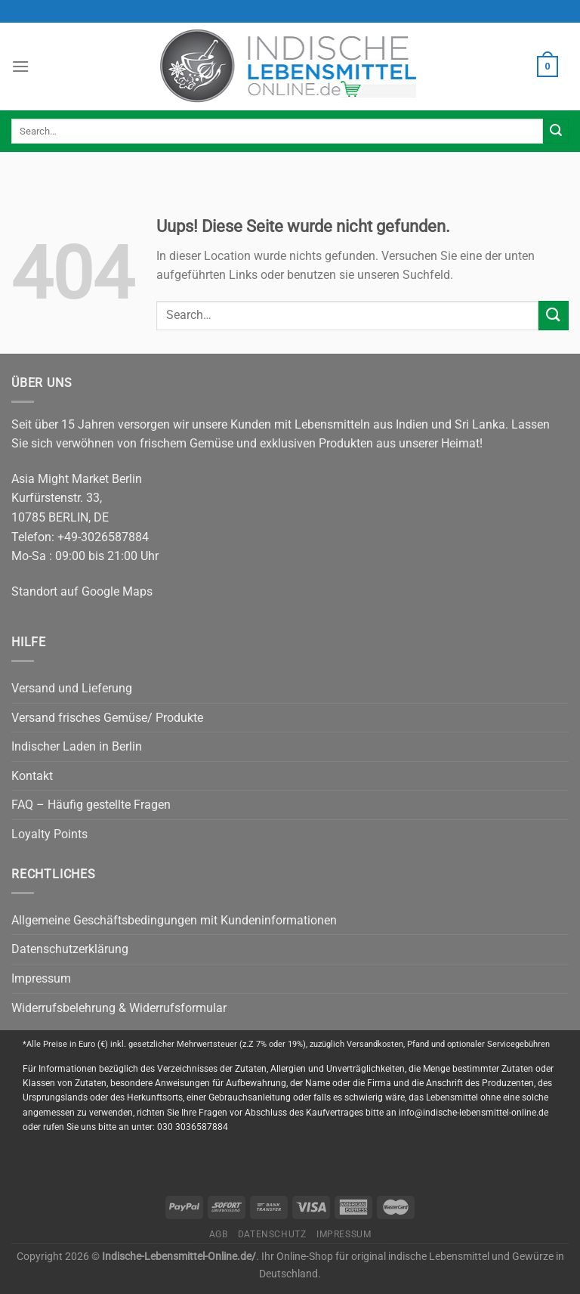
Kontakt (32, 776)
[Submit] (556, 131)
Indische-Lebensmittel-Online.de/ (179, 1256)
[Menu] (20, 66)
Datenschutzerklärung (69, 949)
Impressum (41, 978)
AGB (218, 1234)
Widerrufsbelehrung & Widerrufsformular (119, 1008)
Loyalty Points (49, 834)
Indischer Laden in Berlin (76, 746)
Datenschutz (272, 1234)
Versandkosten (375, 1044)
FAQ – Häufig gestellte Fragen (91, 804)
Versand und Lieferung (71, 688)
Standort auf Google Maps (82, 591)
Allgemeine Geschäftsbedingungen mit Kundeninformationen (174, 920)
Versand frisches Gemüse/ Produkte (107, 717)
